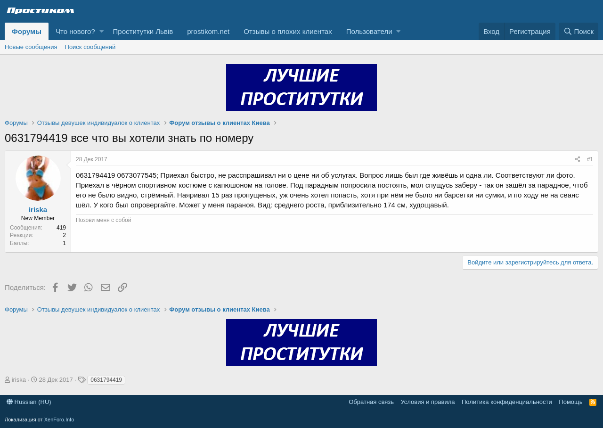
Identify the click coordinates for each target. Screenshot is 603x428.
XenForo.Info (59, 419)
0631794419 (106, 380)
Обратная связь (371, 401)
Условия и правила (427, 401)
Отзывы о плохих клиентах (288, 31)
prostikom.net (208, 31)
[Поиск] (578, 31)
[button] (101, 31)
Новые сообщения (31, 46)
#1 (590, 159)
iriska (38, 210)
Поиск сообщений (90, 46)
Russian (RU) (29, 401)
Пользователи (369, 31)
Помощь (570, 401)
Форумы (26, 31)
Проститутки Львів (143, 31)
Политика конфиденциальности (507, 401)
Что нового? (75, 31)
